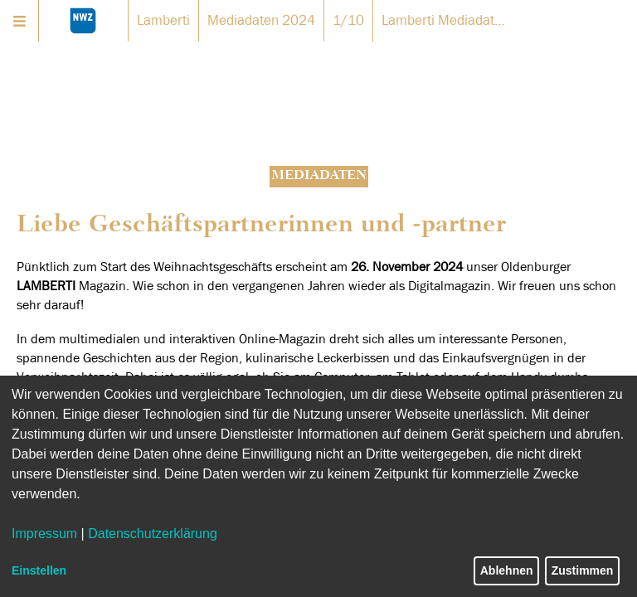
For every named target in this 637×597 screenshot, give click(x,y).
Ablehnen (506, 570)
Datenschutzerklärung (152, 534)
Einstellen (39, 570)
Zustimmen (583, 570)
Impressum (44, 534)
